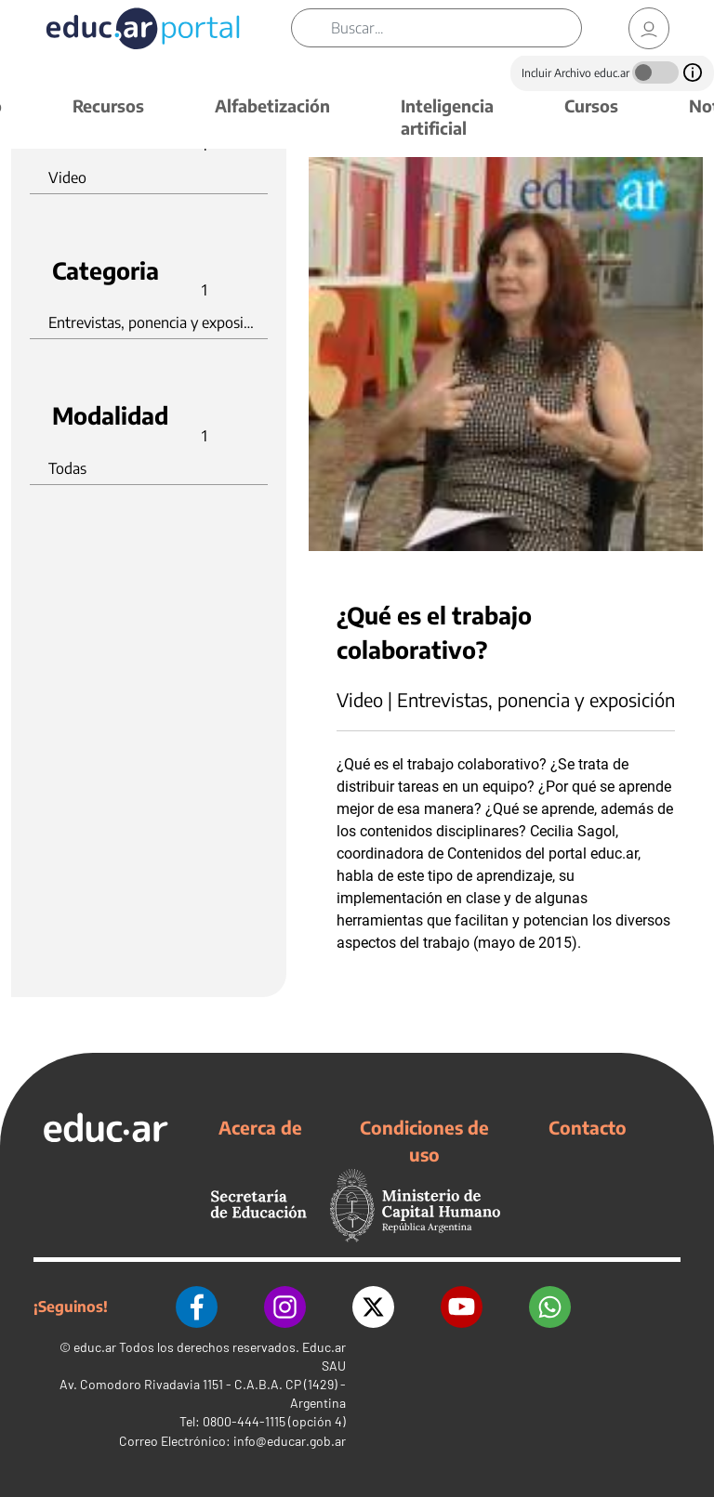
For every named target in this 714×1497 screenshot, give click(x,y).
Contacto (588, 1127)
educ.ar (94, 1347)
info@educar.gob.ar (289, 1441)
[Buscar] (456, 27)
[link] (648, 28)
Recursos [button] (108, 105)
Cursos (591, 105)
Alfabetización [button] (272, 105)
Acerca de (260, 1127)
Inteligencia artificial (447, 116)
